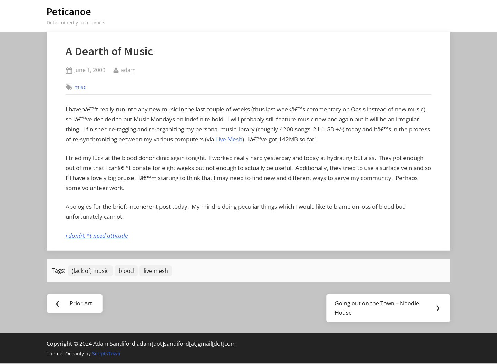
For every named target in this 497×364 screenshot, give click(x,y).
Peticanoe (69, 11)
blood (126, 271)
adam (128, 70)
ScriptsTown (106, 354)
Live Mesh (228, 139)
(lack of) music (90, 271)
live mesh (156, 271)
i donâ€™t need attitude (97, 235)
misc (80, 87)
